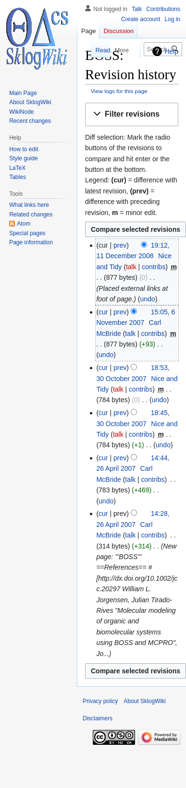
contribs (153, 267)
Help (171, 51)
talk (131, 267)
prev (119, 245)
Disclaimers (97, 718)
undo (147, 299)
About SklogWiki (144, 701)
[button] (131, 114)
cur (103, 312)
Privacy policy (100, 701)
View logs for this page (119, 91)
